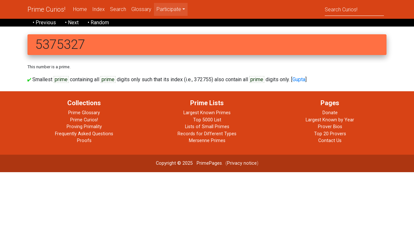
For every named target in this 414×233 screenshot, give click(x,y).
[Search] (354, 9)
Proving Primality (84, 126)
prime (61, 79)
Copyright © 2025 (174, 163)
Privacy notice (242, 163)
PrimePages (209, 163)
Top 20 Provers (330, 134)
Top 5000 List (207, 120)
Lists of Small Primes (207, 126)
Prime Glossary (84, 113)
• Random (98, 22)
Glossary (141, 9)
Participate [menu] (169, 9)
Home (80, 9)
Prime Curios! (46, 9)
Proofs (84, 140)
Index (98, 9)
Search (118, 9)
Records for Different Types (207, 134)
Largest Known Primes (207, 113)
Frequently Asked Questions (84, 134)
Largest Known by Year (330, 120)
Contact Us (330, 140)
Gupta (298, 79)
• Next (72, 22)
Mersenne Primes (207, 140)
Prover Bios (330, 126)
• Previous (44, 22)
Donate (330, 113)
